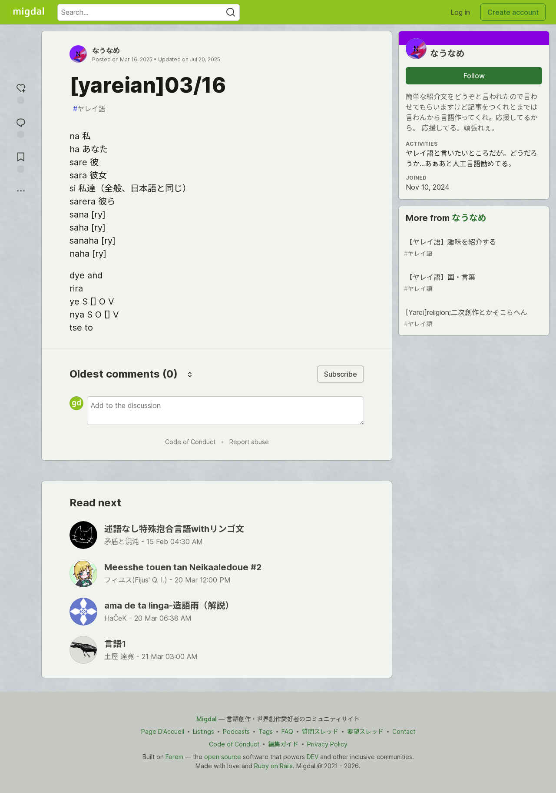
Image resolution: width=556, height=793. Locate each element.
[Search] (230, 12)
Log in (460, 12)
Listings (203, 731)
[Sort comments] (190, 374)
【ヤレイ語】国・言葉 (473, 283)
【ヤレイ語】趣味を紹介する (473, 248)
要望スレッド (365, 731)
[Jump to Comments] (21, 127)
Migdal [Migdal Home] (206, 719)
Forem (174, 756)
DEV (312, 756)
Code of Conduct (190, 441)
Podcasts (236, 731)
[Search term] (148, 12)
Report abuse (249, 441)
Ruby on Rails (273, 766)
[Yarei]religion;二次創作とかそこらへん (473, 318)
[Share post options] (21, 190)
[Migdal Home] (28, 12)
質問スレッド (320, 731)
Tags (265, 731)
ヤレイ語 (89, 109)
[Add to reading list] (21, 161)
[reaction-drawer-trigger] (21, 92)
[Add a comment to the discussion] (225, 411)
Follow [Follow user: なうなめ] (474, 75)
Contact (403, 731)
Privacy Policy (327, 744)
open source (222, 756)
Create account (513, 12)
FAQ (287, 731)
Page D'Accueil (162, 731)
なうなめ (106, 50)
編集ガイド (283, 744)
